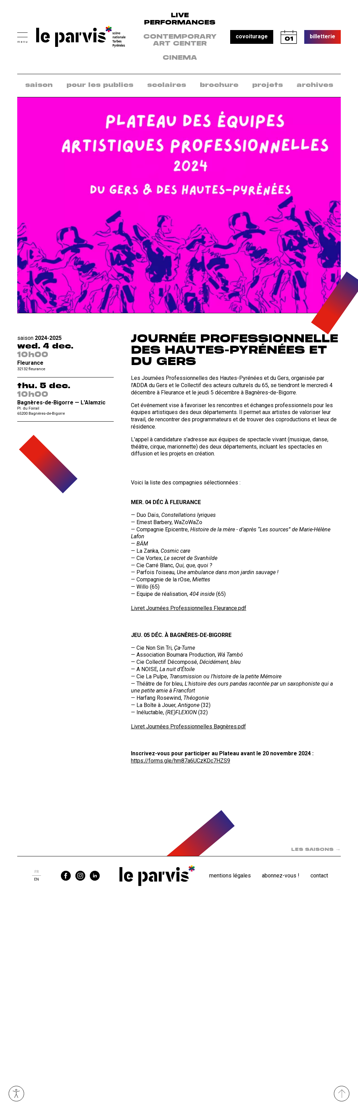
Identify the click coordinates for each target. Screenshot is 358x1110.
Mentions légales (230, 875)
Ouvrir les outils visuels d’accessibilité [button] (16, 1093)
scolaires (166, 85)
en (36, 879)
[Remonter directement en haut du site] (341, 1093)
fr (36, 872)
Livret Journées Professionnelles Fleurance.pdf (188, 608)
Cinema (180, 58)
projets (267, 85)
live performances (179, 19)
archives (315, 85)
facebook (66, 876)
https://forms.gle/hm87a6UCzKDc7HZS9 (180, 760)
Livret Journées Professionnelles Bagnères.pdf (188, 726)
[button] (22, 36)
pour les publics (100, 85)
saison (39, 85)
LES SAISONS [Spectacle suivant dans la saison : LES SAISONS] (316, 850)
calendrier (288, 37)
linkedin (95, 876)
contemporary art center (180, 40)
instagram (80, 876)
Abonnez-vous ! (280, 875)
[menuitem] (39, 85)
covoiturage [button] (252, 36)
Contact (319, 875)
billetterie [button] (322, 36)
